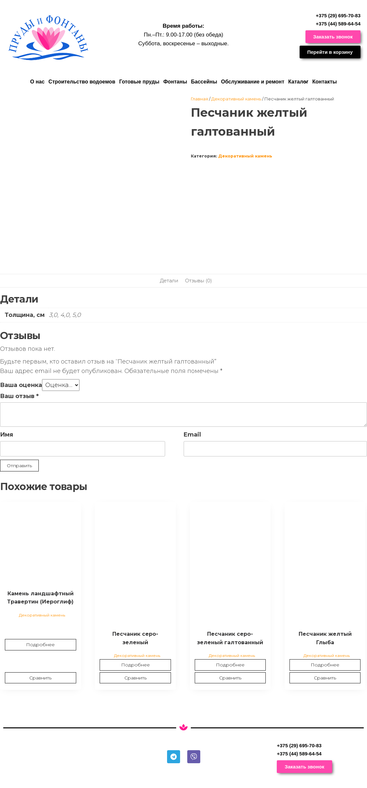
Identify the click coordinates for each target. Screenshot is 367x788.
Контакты (324, 81)
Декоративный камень (236, 98)
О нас (37, 81)
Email (192, 434)
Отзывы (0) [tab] (198, 280)
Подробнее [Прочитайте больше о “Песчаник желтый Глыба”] (325, 665)
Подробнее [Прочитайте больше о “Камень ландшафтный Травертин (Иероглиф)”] (40, 644)
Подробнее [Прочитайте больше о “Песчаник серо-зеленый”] (135, 665)
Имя (6, 434)
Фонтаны (175, 81)
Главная (199, 98)
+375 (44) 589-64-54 (338, 23)
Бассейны (204, 81)
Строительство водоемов (82, 81)
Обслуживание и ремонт (252, 81)
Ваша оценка (21, 385)
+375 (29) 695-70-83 (338, 15)
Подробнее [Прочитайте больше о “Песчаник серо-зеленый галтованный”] (230, 665)
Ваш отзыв (19, 396)
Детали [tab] (169, 280)
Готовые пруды (139, 81)
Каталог (298, 81)
